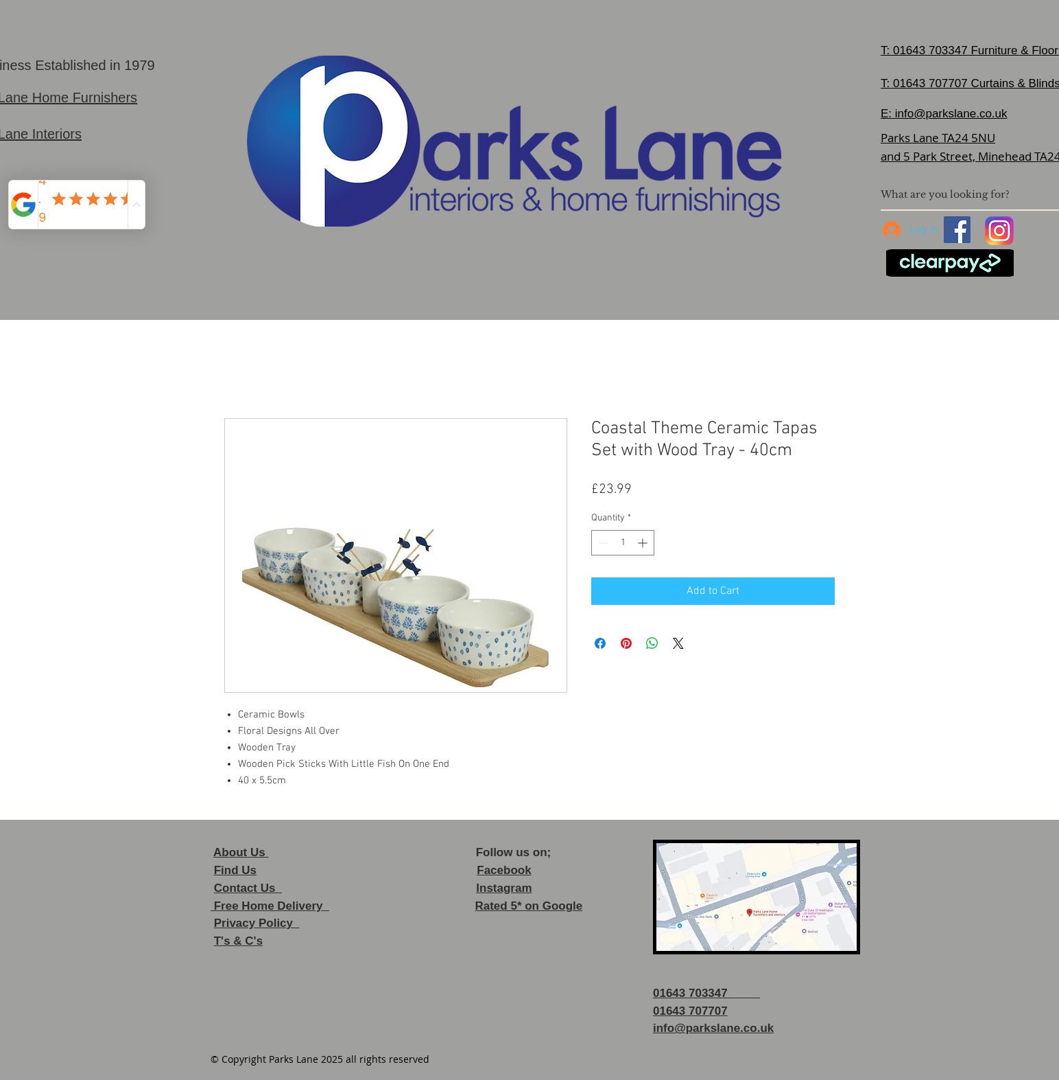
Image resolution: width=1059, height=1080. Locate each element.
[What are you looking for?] (964, 194)
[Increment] (643, 543)
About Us (240, 852)
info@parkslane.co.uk (951, 113)
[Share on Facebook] (600, 643)
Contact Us (248, 888)
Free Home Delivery (270, 905)
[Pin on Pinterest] (626, 643)
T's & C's (238, 940)
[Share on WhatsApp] (652, 643)
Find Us (235, 870)
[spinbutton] (622, 543)
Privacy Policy (257, 923)
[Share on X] (678, 643)
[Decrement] (601, 543)
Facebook (504, 870)
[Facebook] (957, 229)
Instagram (504, 888)
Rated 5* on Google (528, 905)
